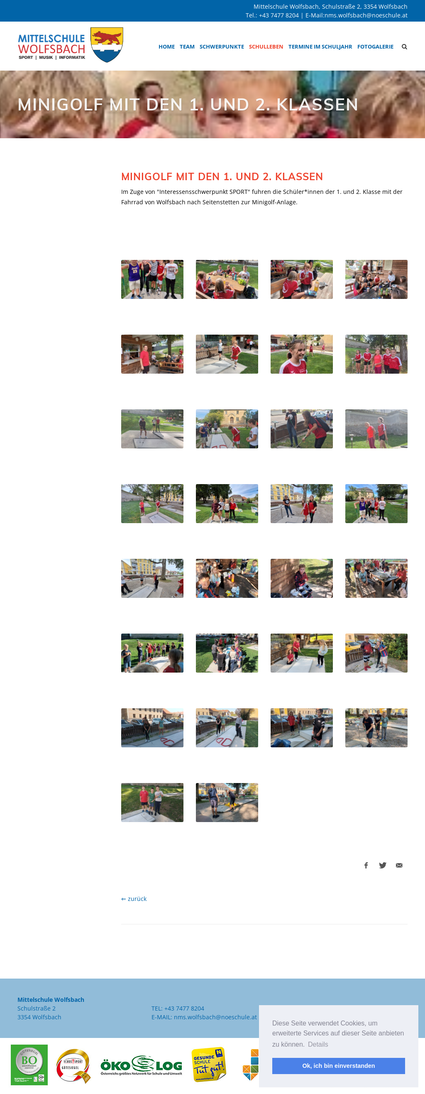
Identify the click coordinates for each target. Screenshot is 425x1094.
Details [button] (318, 1044)
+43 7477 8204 (279, 15)
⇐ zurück (134, 899)
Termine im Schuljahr (320, 46)
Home (167, 46)
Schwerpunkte (222, 46)
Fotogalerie (375, 46)
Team (187, 46)
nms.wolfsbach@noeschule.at (366, 15)
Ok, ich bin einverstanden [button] (338, 1065)
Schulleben (266, 46)
